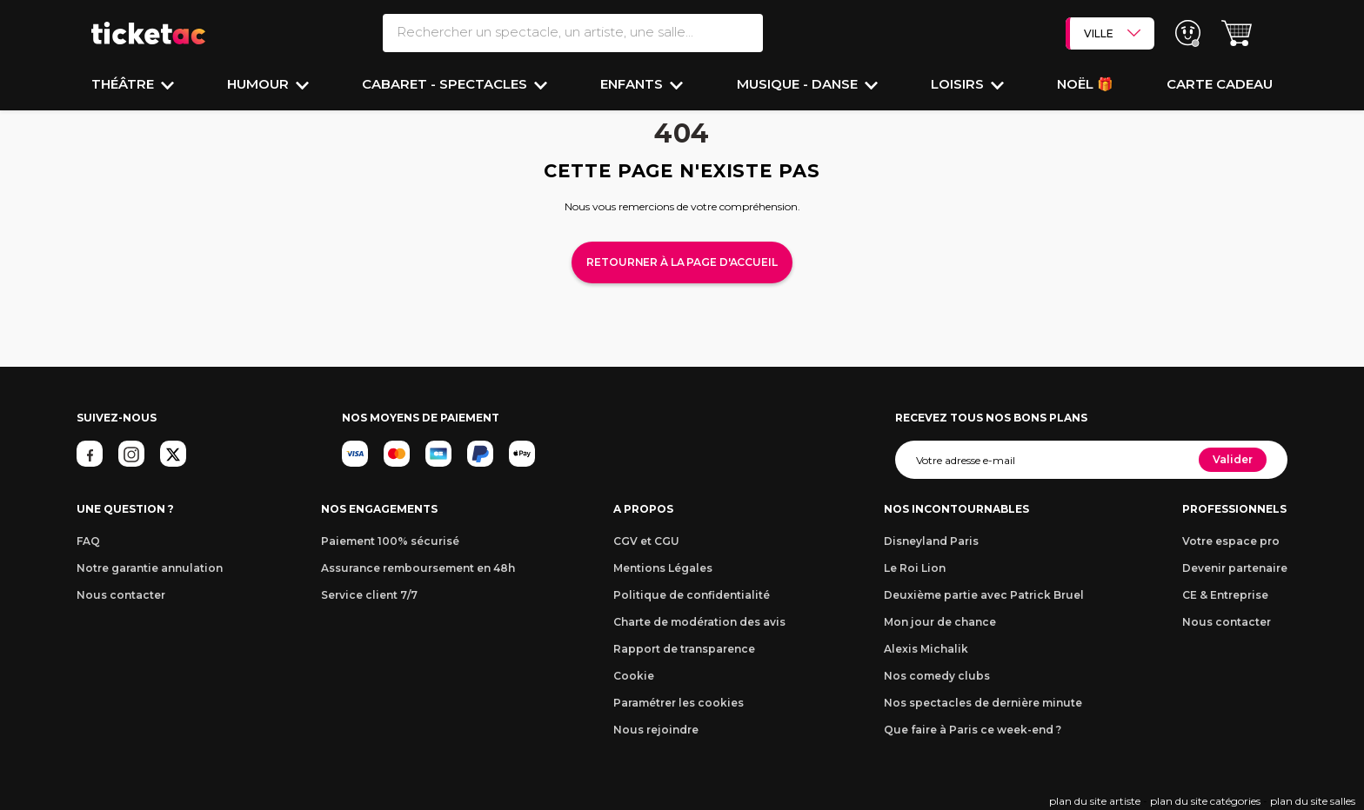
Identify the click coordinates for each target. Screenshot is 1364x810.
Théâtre (124, 84)
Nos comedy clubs (937, 675)
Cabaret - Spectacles (446, 84)
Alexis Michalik (926, 648)
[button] (1236, 33)
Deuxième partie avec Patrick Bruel (984, 594)
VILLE (1112, 33)
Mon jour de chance (940, 621)
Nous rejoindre (656, 729)
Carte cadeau (1220, 84)
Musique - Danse (799, 84)
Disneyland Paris (931, 541)
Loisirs (959, 84)
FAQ (88, 541)
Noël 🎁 (1085, 84)
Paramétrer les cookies (678, 702)
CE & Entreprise (1225, 594)
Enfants (633, 84)
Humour (259, 84)
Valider (1233, 459)
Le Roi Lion (915, 567)
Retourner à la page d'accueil (681, 262)
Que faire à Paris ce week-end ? (972, 729)
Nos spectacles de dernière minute (983, 702)
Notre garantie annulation (150, 567)
